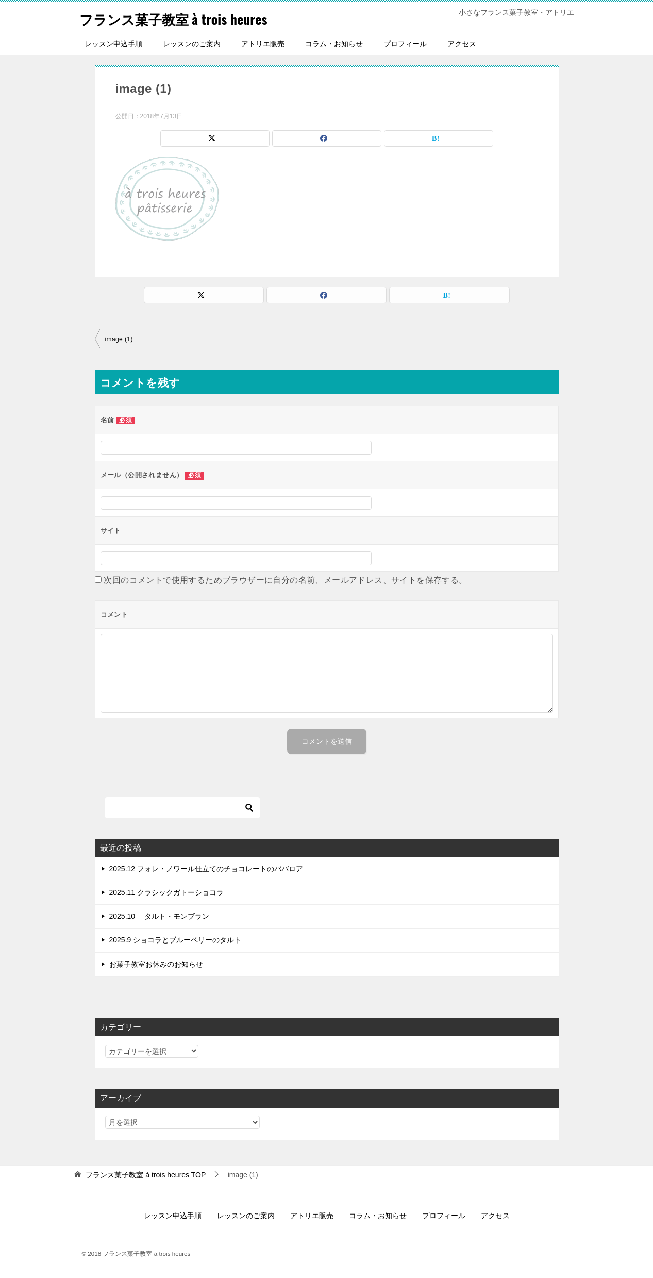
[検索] (182, 807)
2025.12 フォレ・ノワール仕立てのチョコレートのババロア (206, 869)
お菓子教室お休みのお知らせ (156, 964)
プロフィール (405, 44)
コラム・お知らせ (334, 44)
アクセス (461, 44)
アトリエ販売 (262, 44)
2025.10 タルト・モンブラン (159, 916)
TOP (146, 1175)
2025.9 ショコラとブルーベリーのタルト (175, 940)
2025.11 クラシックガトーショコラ (166, 892)
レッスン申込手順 (113, 44)
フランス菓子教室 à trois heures (187, 17)
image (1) (119, 339)
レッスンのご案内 (192, 44)
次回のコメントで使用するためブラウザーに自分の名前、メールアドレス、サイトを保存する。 (285, 580)
